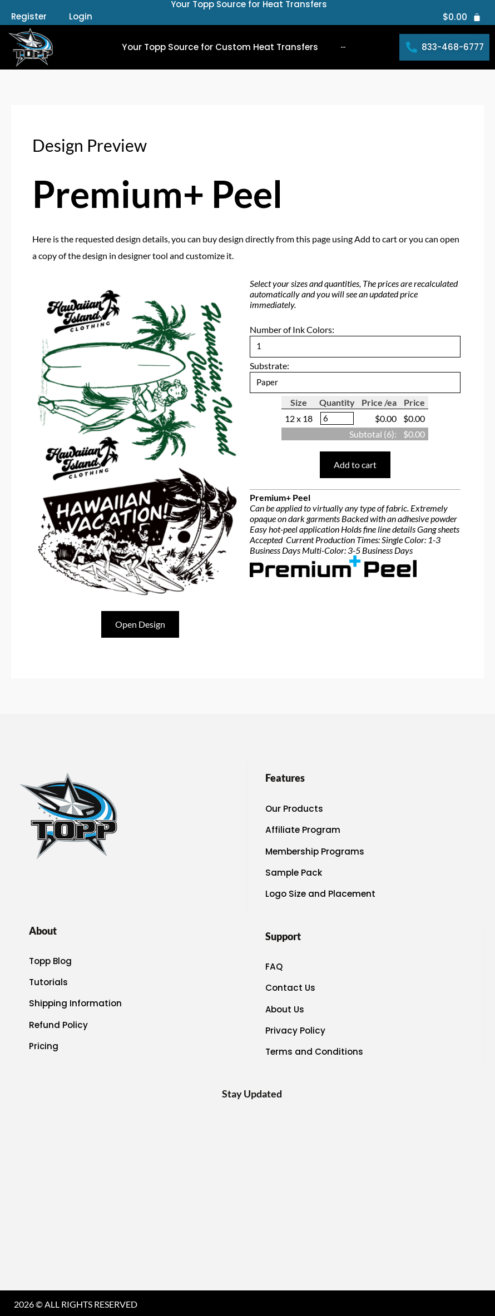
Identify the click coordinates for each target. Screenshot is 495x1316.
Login (80, 16)
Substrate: (269, 365)
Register (29, 16)
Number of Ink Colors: (292, 329)
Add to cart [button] (355, 466)
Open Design (140, 624)
